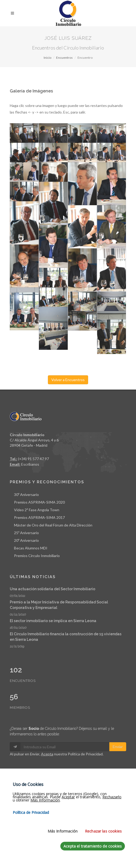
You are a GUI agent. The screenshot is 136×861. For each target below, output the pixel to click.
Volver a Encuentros (68, 379)
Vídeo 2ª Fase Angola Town (36, 510)
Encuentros (64, 58)
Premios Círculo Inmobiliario (37, 555)
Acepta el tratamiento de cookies (93, 849)
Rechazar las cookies (103, 834)
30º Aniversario (26, 494)
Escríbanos (30, 464)
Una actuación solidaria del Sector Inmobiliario (52, 589)
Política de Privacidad (85, 754)
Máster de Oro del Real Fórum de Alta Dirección (53, 525)
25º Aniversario (26, 532)
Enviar (118, 746)
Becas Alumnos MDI (30, 548)
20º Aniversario (26, 540)
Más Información (63, 834)
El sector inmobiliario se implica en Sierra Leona (53, 621)
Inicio (47, 58)
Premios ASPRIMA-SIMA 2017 (39, 517)
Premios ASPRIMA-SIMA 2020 (39, 502)
